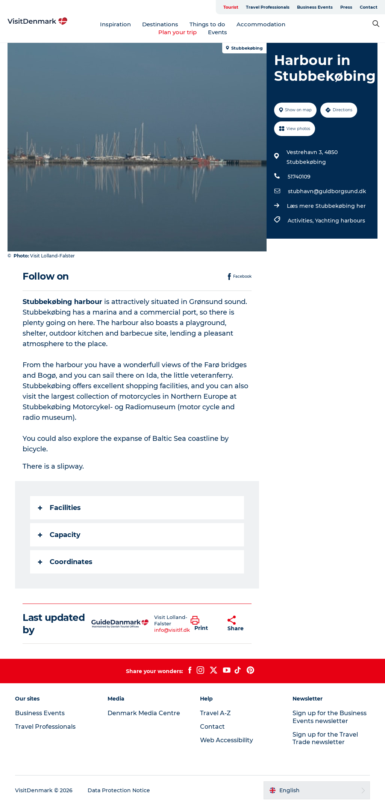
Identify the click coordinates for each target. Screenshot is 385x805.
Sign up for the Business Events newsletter (330, 717)
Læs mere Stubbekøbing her (326, 206)
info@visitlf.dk (172, 630)
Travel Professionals (268, 7)
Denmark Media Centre (144, 713)
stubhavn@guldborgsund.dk (327, 191)
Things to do (207, 24)
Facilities (59, 508)
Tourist (230, 7)
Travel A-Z (215, 713)
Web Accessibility (226, 740)
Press (346, 7)
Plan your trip (177, 32)
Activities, (301, 220)
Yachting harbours (340, 220)
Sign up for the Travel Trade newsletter (325, 738)
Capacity (59, 535)
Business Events (315, 7)
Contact (368, 7)
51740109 (299, 176)
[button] (204, 624)
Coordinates (65, 562)
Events (217, 32)
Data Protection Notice (119, 790)
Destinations (160, 24)
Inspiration (115, 24)
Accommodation (260, 24)
